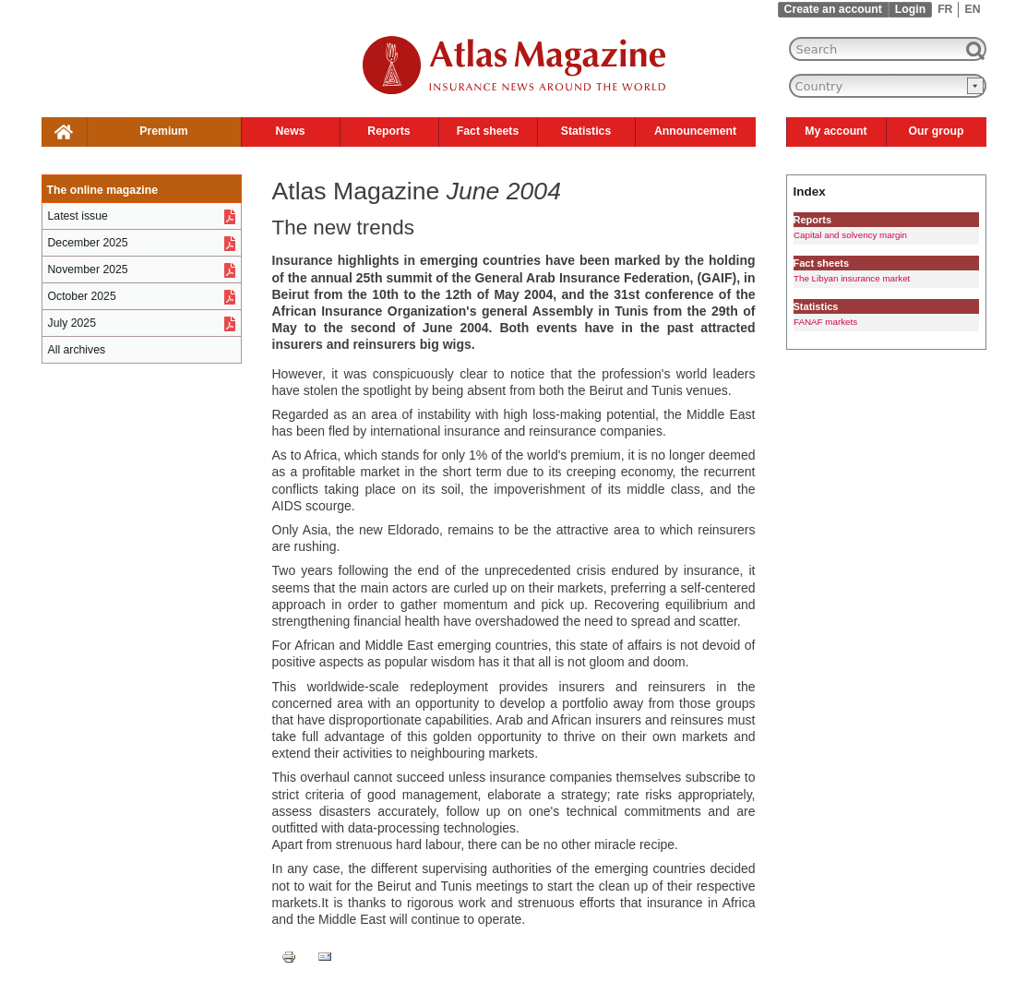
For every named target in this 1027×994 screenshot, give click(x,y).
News (290, 131)
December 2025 (88, 242)
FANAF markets (825, 322)
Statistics (586, 131)
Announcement (695, 131)
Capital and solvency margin (850, 235)
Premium (163, 131)
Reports (388, 131)
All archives (77, 349)
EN (972, 9)
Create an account (833, 9)
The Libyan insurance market (852, 278)
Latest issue (78, 216)
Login (910, 9)
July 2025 (72, 323)
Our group (936, 131)
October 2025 (82, 296)
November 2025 (88, 269)
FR (944, 9)
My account (835, 131)
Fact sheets (488, 131)
